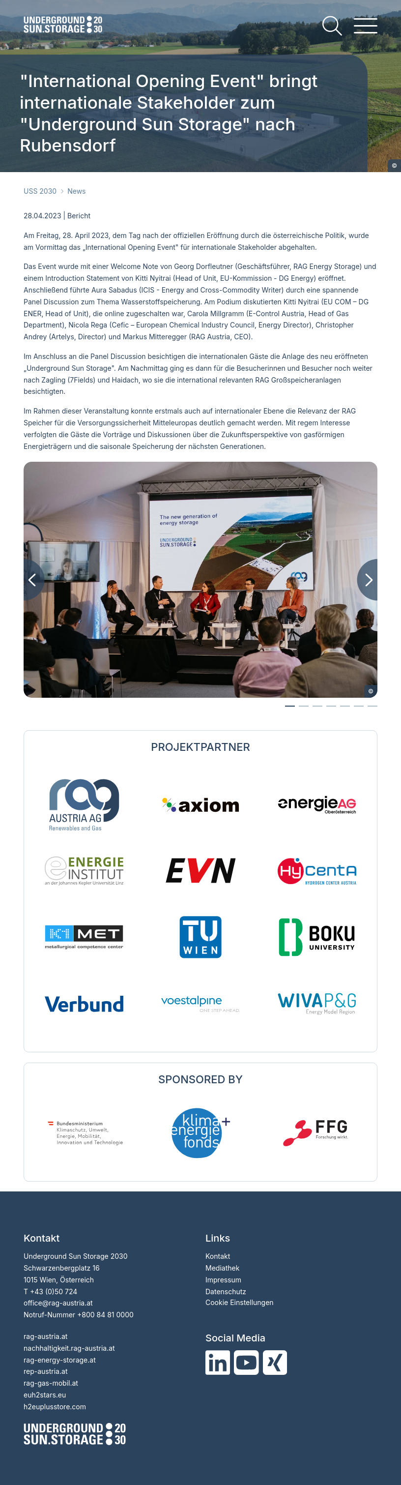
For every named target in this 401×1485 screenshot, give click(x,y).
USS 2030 (40, 191)
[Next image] (367, 580)
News (76, 191)
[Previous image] (34, 580)
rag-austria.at (45, 1336)
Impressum (223, 1280)
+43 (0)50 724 (53, 1291)
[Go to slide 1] (304, 706)
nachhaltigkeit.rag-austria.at (69, 1348)
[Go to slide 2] (317, 706)
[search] (332, 26)
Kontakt (217, 1256)
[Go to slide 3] (331, 706)
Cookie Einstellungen (239, 1302)
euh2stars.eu (45, 1395)
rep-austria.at (45, 1371)
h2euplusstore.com (55, 1406)
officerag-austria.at (58, 1303)
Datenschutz (225, 1291)
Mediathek (222, 1268)
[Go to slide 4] (345, 706)
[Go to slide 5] (359, 706)
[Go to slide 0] (290, 706)
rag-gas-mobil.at (51, 1383)
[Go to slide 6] (372, 706)
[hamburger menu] (365, 26)
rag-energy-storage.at (60, 1360)
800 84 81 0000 (108, 1314)
